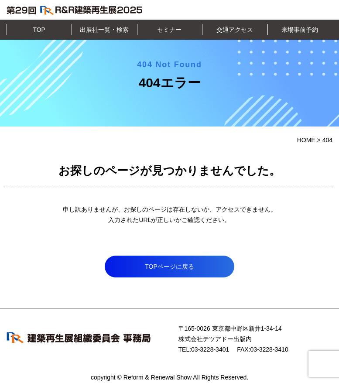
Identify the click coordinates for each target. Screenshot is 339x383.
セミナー (169, 29)
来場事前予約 (299, 29)
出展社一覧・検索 (104, 29)
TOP (39, 29)
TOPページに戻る (169, 266)
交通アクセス (234, 29)
